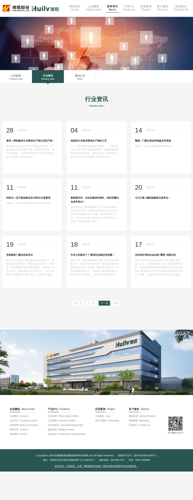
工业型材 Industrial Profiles (61, 420)
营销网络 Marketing (139, 420)
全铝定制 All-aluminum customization (67, 434)
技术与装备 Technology (107, 420)
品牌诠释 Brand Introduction (24, 425)
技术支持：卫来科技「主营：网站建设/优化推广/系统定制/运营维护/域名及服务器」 (96, 466)
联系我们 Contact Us (139, 425)
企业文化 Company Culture (23, 420)
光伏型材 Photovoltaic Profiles (63, 416)
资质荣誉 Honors (18, 434)
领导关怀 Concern (19, 429)
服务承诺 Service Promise (142, 416)
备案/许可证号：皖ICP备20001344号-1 (137, 455)
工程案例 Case (103, 416)
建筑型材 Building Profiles (61, 429)
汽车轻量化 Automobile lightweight (65, 425)
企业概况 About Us (19, 416)
